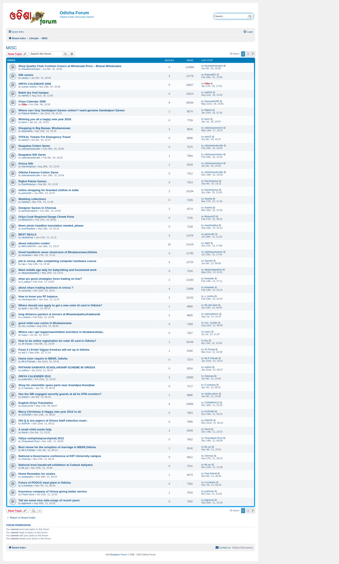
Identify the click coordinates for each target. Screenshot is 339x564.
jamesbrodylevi (29, 210)
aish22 (25, 140)
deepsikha (27, 131)
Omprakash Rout (31, 441)
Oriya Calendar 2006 (32, 101)
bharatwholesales (31, 69)
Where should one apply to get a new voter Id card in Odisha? (60, 305)
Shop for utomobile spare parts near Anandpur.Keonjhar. (56, 385)
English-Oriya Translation (35, 402)
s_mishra (209, 296)
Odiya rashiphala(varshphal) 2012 (41, 438)
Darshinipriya (28, 166)
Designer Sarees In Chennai (37, 207)
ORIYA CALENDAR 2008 (34, 83)
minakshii (27, 255)
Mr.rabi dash (211, 305)
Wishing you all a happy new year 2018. (45, 119)
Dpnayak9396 (212, 101)
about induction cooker (34, 243)
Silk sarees (25, 75)
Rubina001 (210, 74)
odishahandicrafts (31, 148)
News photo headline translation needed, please (50, 225)
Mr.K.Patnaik (28, 361)
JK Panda (27, 343)
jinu (206, 340)
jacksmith (27, 193)
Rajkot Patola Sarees (32, 181)
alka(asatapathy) (30, 273)
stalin (207, 243)
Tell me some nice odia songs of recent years (49, 500)
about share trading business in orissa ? (45, 287)
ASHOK (26, 423)
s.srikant (26, 317)
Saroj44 (209, 260)
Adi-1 (24, 352)
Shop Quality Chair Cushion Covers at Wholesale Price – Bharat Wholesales (69, 66)
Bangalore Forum (118, 554)
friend (25, 432)
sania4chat (27, 237)
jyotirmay (209, 491)
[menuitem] (248, 31)
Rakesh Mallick (30, 113)
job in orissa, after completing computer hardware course (57, 261)
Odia (207, 83)
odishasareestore (214, 127)
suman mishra (29, 86)
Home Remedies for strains (36, 473)
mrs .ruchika (28, 326)
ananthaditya (28, 228)
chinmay (26, 459)
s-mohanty (27, 485)
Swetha (26, 202)
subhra (25, 370)
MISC (11, 47)
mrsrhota (26, 290)
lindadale (209, 278)
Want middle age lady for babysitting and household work (57, 270)
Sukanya (209, 376)
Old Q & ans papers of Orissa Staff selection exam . (53, 420)
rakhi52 (25, 95)
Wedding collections (32, 199)
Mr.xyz (208, 447)
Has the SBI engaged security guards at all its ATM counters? (59, 394)
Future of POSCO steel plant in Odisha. (44, 482)
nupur (25, 335)
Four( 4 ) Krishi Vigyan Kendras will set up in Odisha (53, 349)
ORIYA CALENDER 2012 (34, 376)
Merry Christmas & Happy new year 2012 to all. (50, 411)
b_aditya (26, 281)
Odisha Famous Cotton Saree (38, 172)
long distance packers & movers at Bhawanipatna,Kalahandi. (59, 314)
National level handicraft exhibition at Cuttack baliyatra (55, 465)
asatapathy (27, 476)
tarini (24, 122)
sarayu (25, 78)
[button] (253, 53)
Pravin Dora (28, 494)
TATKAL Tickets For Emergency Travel (44, 137)
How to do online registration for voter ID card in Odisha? (57, 340)
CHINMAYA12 (212, 402)
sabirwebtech (212, 314)
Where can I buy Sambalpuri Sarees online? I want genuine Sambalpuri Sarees (71, 110)
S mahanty (27, 388)
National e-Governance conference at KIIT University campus (59, 456)
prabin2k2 (27, 379)
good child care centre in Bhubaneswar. (45, 323)
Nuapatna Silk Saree (32, 154)
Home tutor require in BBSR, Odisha (42, 358)
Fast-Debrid (211, 473)
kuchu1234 (27, 405)
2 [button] (248, 54)
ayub (24, 308)
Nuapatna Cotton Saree (34, 145)
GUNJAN (26, 414)
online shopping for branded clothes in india (48, 190)
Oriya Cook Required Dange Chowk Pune (46, 216)
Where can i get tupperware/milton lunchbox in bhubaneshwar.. (61, 332)
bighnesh (26, 503)
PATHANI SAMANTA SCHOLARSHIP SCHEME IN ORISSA (56, 367)
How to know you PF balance (38, 296)
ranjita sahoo (211, 393)
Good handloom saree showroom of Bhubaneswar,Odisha (57, 252)
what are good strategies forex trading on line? (50, 278)
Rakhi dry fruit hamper (33, 92)
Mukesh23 (27, 219)
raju (24, 264)
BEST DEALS (27, 234)
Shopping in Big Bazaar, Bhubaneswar (44, 128)
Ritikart (208, 110)
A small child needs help (34, 429)
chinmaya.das (29, 299)
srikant (25, 397)
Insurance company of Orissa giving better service (52, 491)
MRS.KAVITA (29, 246)
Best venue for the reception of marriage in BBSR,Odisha (57, 447)
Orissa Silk (25, 163)
